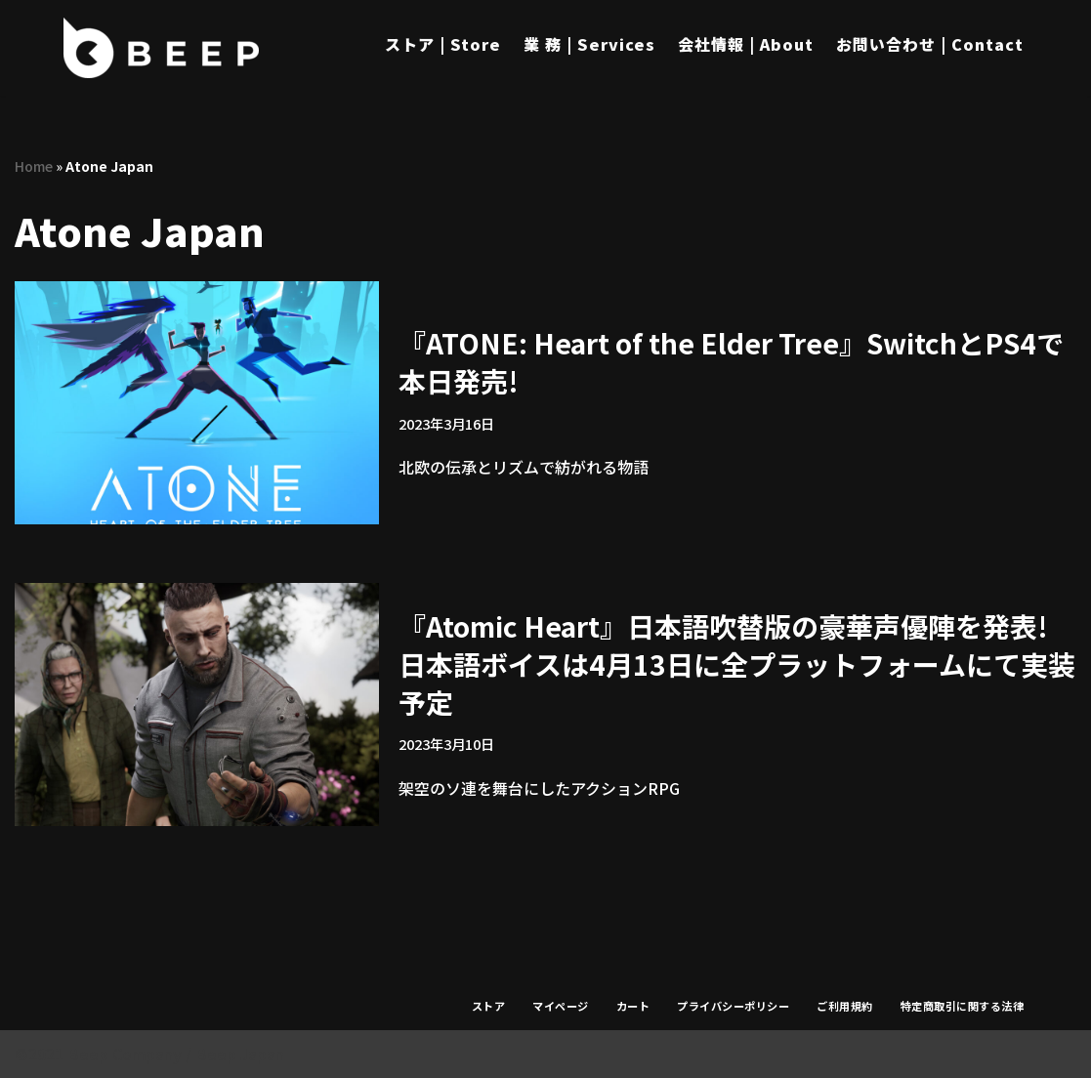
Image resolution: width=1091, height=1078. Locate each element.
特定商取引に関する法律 (963, 1006)
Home (34, 166)
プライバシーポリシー (733, 1006)
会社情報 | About (746, 44)
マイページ (560, 1006)
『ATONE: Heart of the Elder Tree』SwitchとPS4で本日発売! (731, 361)
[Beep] (161, 48)
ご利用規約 (845, 1006)
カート (633, 1006)
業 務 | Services (589, 44)
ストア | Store (443, 44)
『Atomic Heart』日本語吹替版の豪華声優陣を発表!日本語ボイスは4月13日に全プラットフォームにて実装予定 (737, 664)
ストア (489, 1006)
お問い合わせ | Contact (930, 44)
